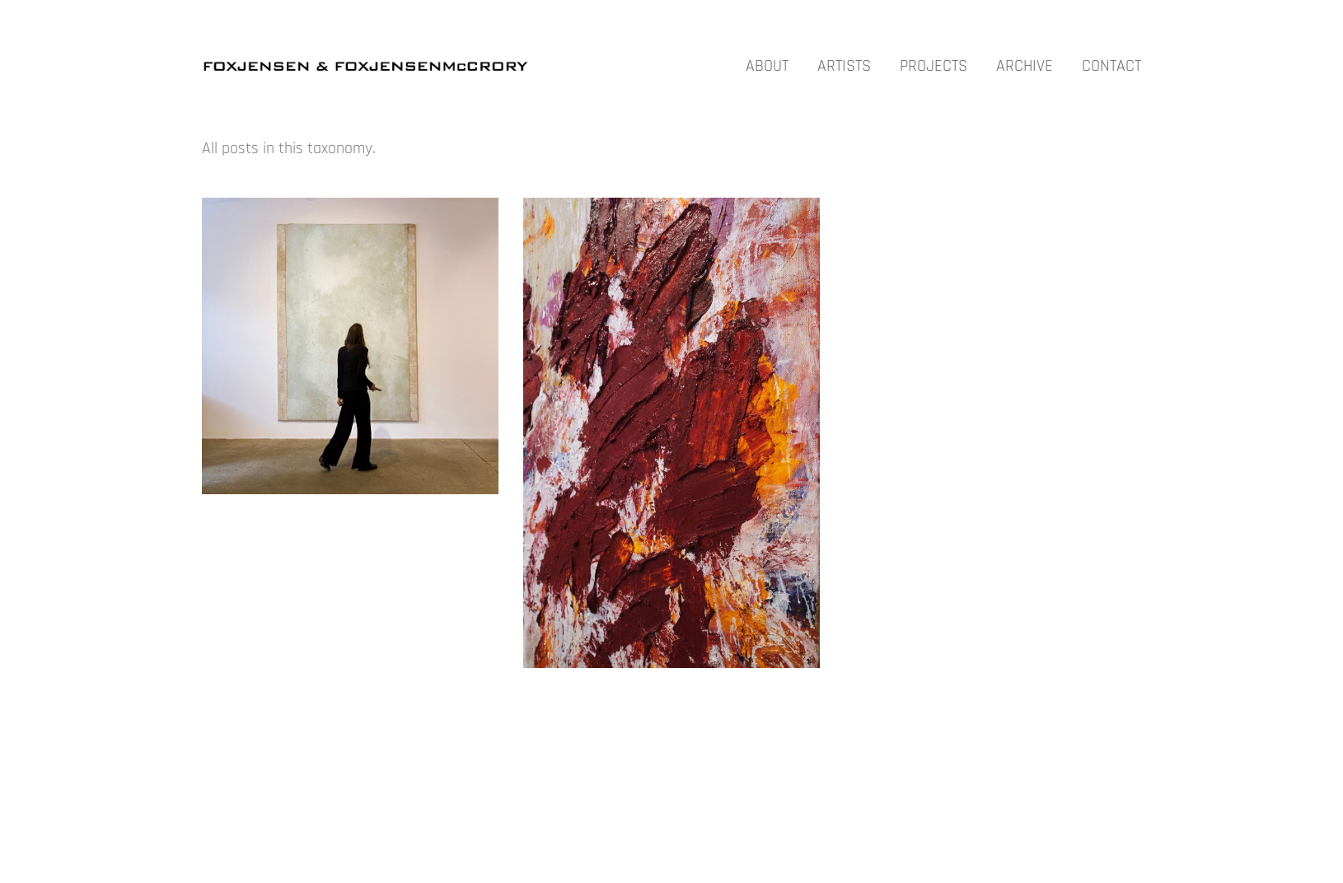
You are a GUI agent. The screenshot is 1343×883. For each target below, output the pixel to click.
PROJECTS (933, 66)
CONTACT (1111, 66)
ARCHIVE (1024, 66)
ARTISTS (844, 66)
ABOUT (767, 66)
